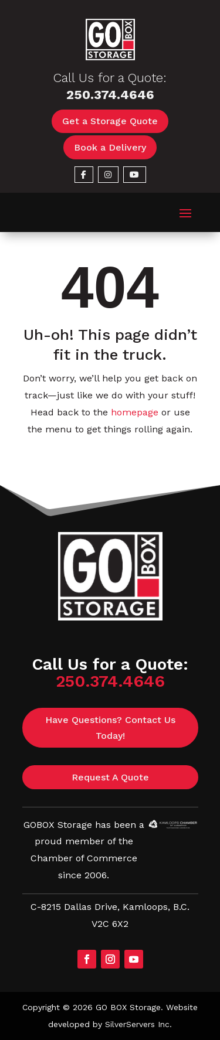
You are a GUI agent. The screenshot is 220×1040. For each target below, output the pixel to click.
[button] (185, 212)
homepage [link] (134, 412)
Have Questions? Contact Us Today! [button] (110, 727)
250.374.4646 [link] (110, 94)
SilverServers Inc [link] (137, 1024)
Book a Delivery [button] (110, 147)
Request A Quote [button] (110, 777)
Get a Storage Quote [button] (110, 121)
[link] (110, 57)
